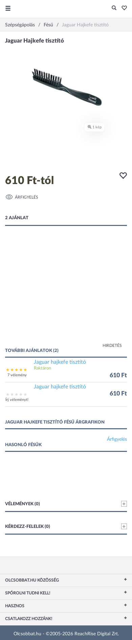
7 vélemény (17, 375)
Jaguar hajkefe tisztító (60, 362)
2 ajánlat (16, 218)
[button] (122, 8)
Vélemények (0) (66, 504)
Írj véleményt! (16, 400)
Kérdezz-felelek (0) (66, 526)
